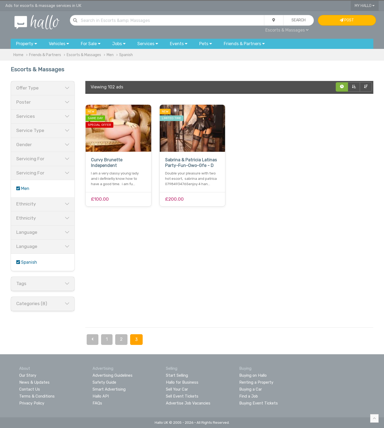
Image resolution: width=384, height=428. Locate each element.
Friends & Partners (45, 55)
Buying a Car (250, 389)
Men (110, 55)
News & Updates (34, 382)
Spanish (126, 55)
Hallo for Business (182, 382)
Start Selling (177, 375)
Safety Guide (104, 382)
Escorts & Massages (287, 30)
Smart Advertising (109, 389)
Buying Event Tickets (258, 403)
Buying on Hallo (253, 375)
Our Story (27, 375)
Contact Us (29, 389)
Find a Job (248, 396)
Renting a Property (256, 382)
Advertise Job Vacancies (188, 403)
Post (347, 20)
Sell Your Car (177, 389)
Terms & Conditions (37, 396)
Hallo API (101, 396)
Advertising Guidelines (113, 375)
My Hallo (365, 5)
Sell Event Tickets (182, 396)
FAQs (97, 403)
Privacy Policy (31, 403)
